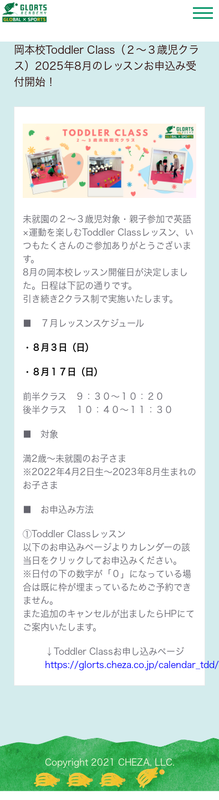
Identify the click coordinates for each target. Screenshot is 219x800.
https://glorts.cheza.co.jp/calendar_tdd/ (132, 664)
